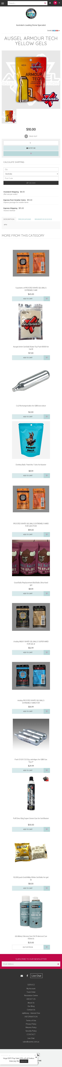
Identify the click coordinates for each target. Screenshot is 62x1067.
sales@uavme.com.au (31, 1042)
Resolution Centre (31, 995)
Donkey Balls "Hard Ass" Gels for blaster (31, 465)
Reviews (43, 219)
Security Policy (31, 1031)
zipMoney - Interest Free (31, 1013)
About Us (31, 1003)
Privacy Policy (31, 1024)
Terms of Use (31, 1020)
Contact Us (31, 1010)
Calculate (31, 183)
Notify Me (31, 148)
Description (9, 219)
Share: (53, 30)
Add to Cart (28, 299)
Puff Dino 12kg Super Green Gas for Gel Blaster (31, 818)
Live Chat (36, 975)
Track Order (31, 992)
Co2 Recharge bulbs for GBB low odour (31, 406)
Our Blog (31, 1006)
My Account (31, 989)
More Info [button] (24, 1061)
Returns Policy (31, 1027)
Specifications (24, 219)
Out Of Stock (28, 947)
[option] (31, 80)
